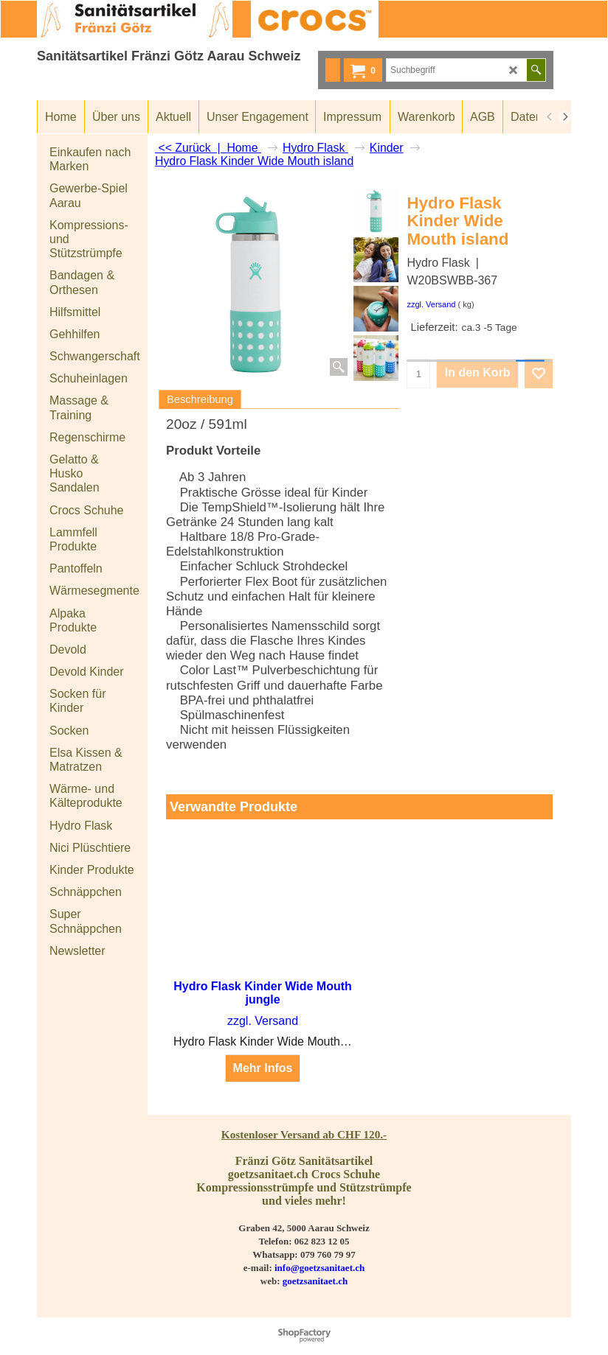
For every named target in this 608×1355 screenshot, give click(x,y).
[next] (564, 117)
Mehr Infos (263, 1068)
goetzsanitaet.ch (315, 1280)
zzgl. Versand (431, 304)
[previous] (549, 117)
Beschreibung (200, 399)
